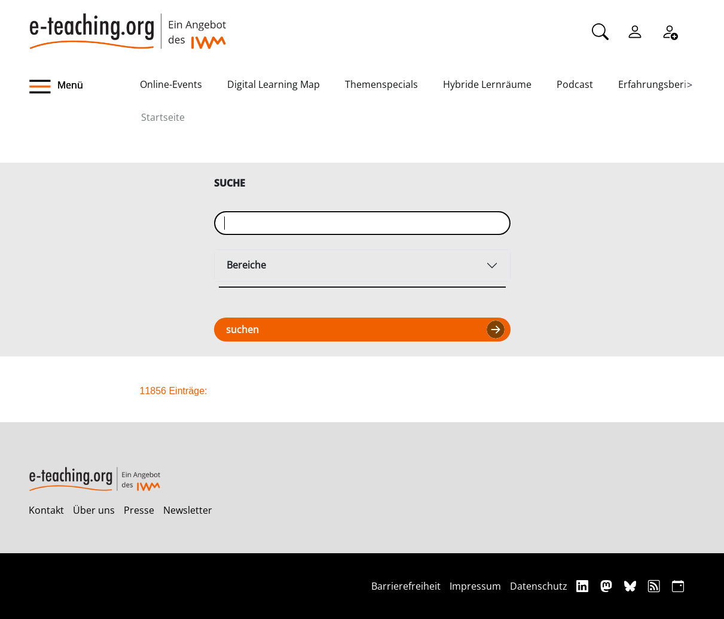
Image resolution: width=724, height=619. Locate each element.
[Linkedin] (583, 586)
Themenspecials (381, 84)
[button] (84, 87)
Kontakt (46, 510)
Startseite (163, 117)
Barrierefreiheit (406, 586)
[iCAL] (678, 586)
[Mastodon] (607, 586)
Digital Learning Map (273, 84)
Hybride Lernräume (487, 84)
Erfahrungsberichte (662, 84)
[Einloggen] (635, 30)
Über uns (94, 510)
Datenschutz (538, 586)
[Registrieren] (669, 30)
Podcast (575, 84)
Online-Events (171, 84)
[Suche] (600, 30)
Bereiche (246, 265)
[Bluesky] (631, 586)
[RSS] (655, 586)
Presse (139, 510)
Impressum (475, 586)
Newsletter (187, 510)
